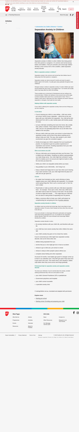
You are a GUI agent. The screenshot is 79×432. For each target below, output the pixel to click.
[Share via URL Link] (73, 15)
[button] (5, 23)
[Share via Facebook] (70, 15)
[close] (73, 2)
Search (62, 9)
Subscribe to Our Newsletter (77, 20)
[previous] (6, 4)
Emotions (60, 26)
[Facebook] (74, 313)
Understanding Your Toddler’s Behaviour (45, 26)
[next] (8, 4)
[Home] (6, 15)
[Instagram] (78, 313)
